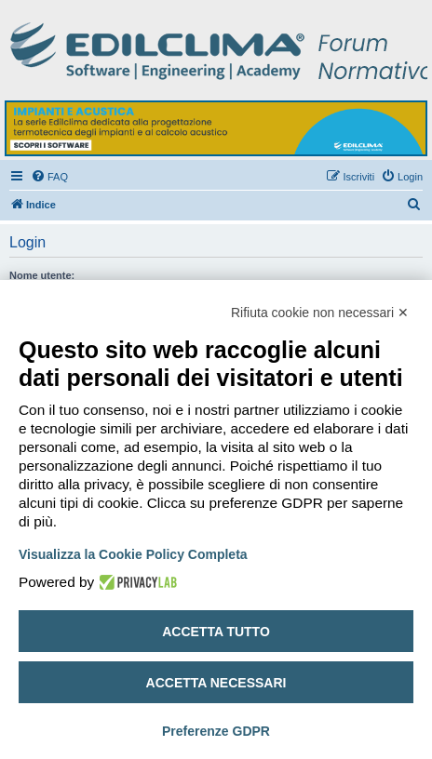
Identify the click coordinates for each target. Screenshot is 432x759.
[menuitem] (49, 177)
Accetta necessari (216, 682)
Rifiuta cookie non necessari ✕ (320, 312)
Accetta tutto (216, 631)
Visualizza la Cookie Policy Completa (133, 554)
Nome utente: (41, 275)
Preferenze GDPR (216, 731)
